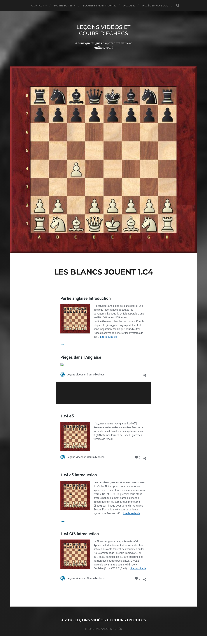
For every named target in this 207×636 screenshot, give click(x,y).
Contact (37, 5)
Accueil (129, 5)
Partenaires (63, 5)
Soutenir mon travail (99, 5)
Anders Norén (111, 619)
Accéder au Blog (155, 5)
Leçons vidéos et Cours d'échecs (103, 30)
